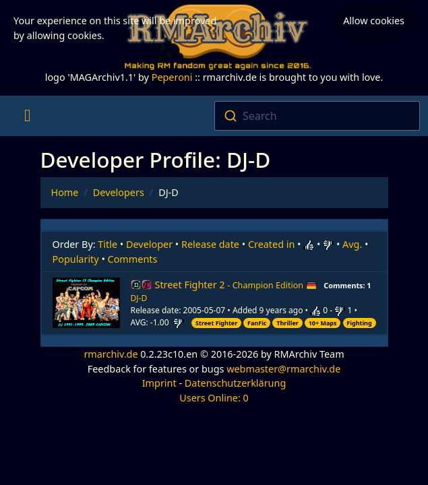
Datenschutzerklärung (235, 383)
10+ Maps (323, 323)
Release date (210, 244)
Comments (133, 259)
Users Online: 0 (214, 397)
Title (107, 244)
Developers (118, 192)
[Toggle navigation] (27, 116)
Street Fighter (216, 323)
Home (65, 192)
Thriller (287, 323)
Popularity (76, 259)
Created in (271, 244)
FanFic (256, 323)
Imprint (159, 383)
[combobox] (317, 116)
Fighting (358, 323)
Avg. (352, 244)
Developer (149, 244)
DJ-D (139, 298)
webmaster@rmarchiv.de (283, 368)
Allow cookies (373, 20)
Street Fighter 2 (236, 284)
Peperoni (172, 77)
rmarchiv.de (110, 354)
